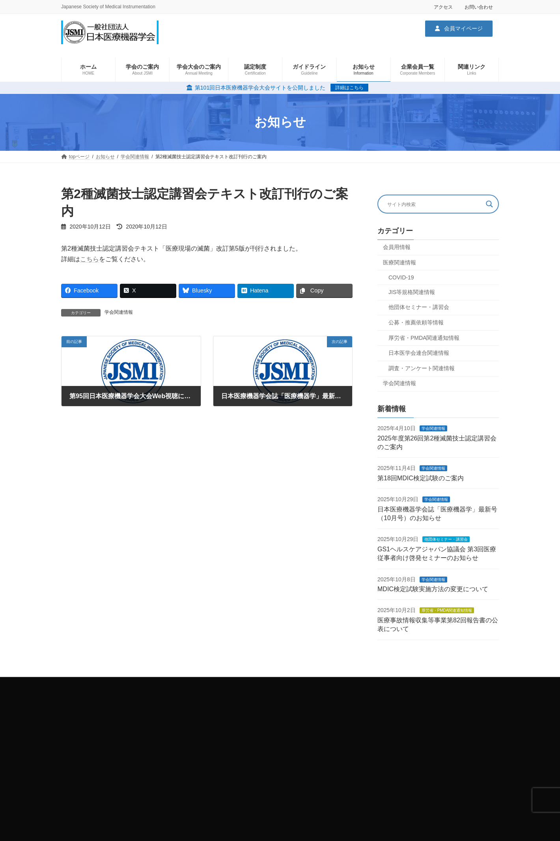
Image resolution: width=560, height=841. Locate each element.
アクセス (443, 7)
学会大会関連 (380, 716)
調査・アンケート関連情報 (421, 368)
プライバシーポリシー (239, 703)
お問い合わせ (479, 7)
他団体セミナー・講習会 (418, 307)
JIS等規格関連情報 (411, 291)
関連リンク (377, 744)
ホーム (223, 730)
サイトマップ (230, 716)
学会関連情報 (119, 312)
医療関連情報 (399, 262)
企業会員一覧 (380, 730)
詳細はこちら (349, 87)
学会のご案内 (380, 703)
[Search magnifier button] (489, 204)
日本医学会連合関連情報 (418, 353)
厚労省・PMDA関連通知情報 (423, 337)
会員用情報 (397, 247)
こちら (89, 259)
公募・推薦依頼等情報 (416, 322)
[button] (459, 28)
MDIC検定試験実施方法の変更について (432, 589)
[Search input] (434, 204)
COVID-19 (401, 277)
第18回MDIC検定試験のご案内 (420, 478)
